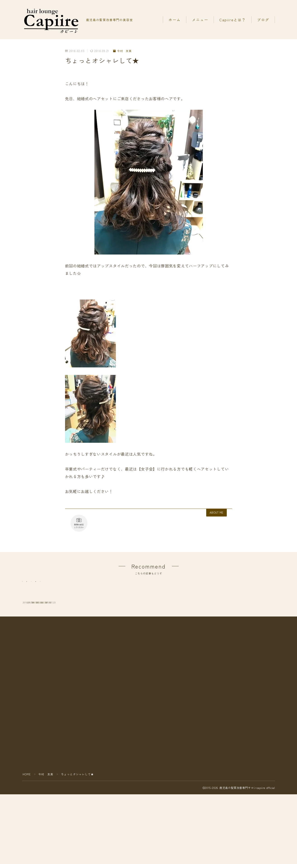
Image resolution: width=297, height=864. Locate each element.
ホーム (174, 19)
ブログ (263, 19)
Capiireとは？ (232, 19)
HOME (27, 851)
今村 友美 (122, 51)
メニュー (200, 19)
